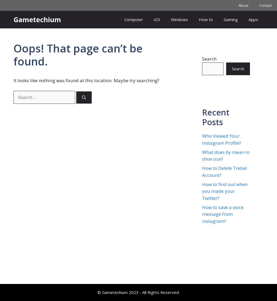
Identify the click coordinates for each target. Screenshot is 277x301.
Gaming (231, 19)
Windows (179, 19)
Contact (265, 5)
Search (209, 59)
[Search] (84, 97)
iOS (157, 19)
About (243, 5)
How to (206, 19)
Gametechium (37, 19)
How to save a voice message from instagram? (222, 214)
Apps (253, 19)
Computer (133, 19)
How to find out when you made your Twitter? (225, 191)
